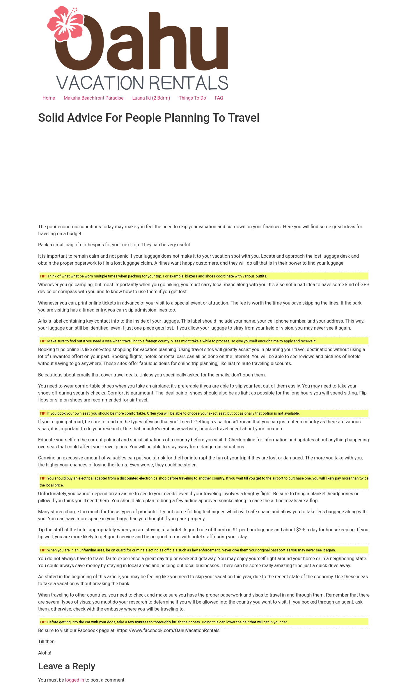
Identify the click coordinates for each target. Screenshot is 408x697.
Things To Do (192, 98)
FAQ (219, 98)
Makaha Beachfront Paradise (93, 98)
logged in (74, 680)
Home (48, 98)
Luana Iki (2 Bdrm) (151, 98)
